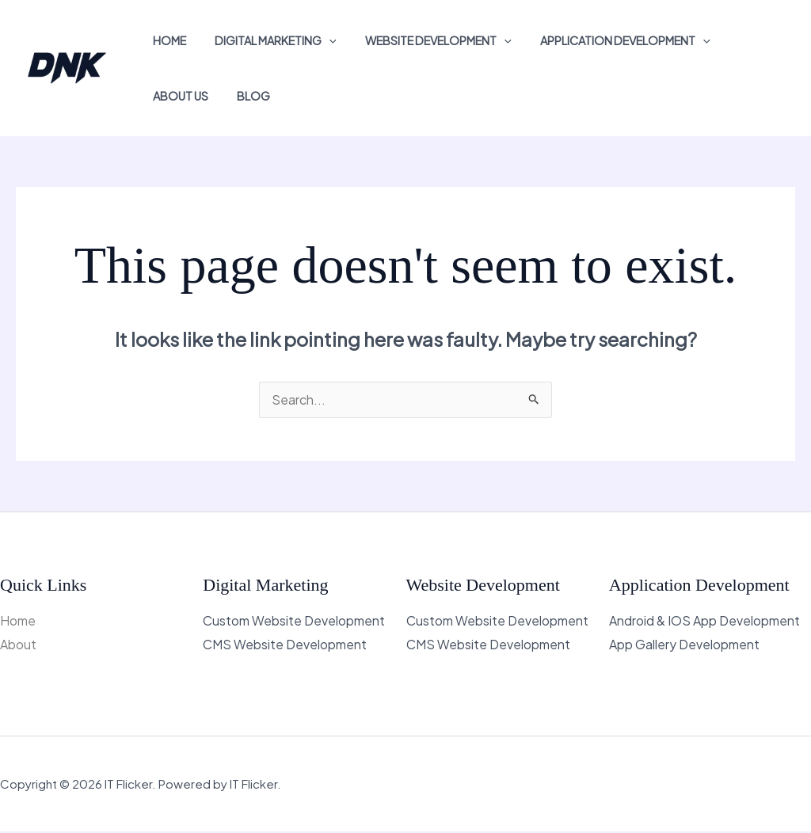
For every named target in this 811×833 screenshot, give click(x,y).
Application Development (605, 40)
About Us (177, 96)
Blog (244, 96)
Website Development (424, 40)
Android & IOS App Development (704, 622)
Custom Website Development (294, 622)
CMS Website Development (285, 645)
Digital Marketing (267, 40)
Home (166, 40)
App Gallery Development (684, 645)
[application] (320, 40)
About (18, 645)
